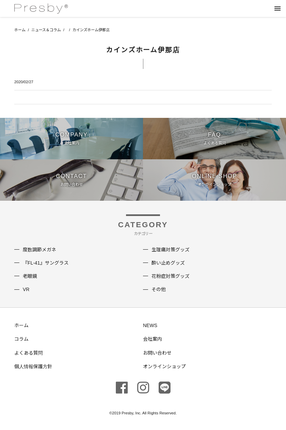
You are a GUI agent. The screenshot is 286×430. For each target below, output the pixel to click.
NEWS (150, 325)
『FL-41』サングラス (46, 263)
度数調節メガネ (39, 249)
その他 (158, 289)
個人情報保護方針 (33, 366)
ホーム (19, 30)
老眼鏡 (30, 276)
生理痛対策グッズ (170, 249)
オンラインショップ (164, 366)
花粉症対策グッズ (170, 276)
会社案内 (152, 339)
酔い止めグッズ (168, 263)
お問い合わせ (157, 353)
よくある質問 (28, 353)
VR (26, 289)
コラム (21, 339)
